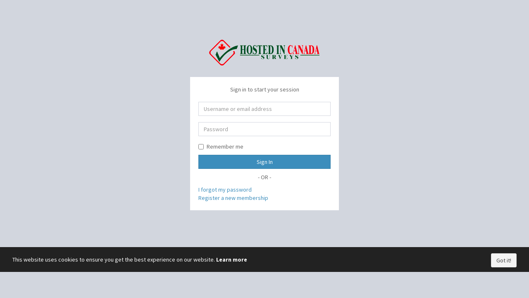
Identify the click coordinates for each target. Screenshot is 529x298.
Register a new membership (233, 198)
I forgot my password (225, 189)
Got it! (503, 260)
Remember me (220, 146)
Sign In (265, 162)
